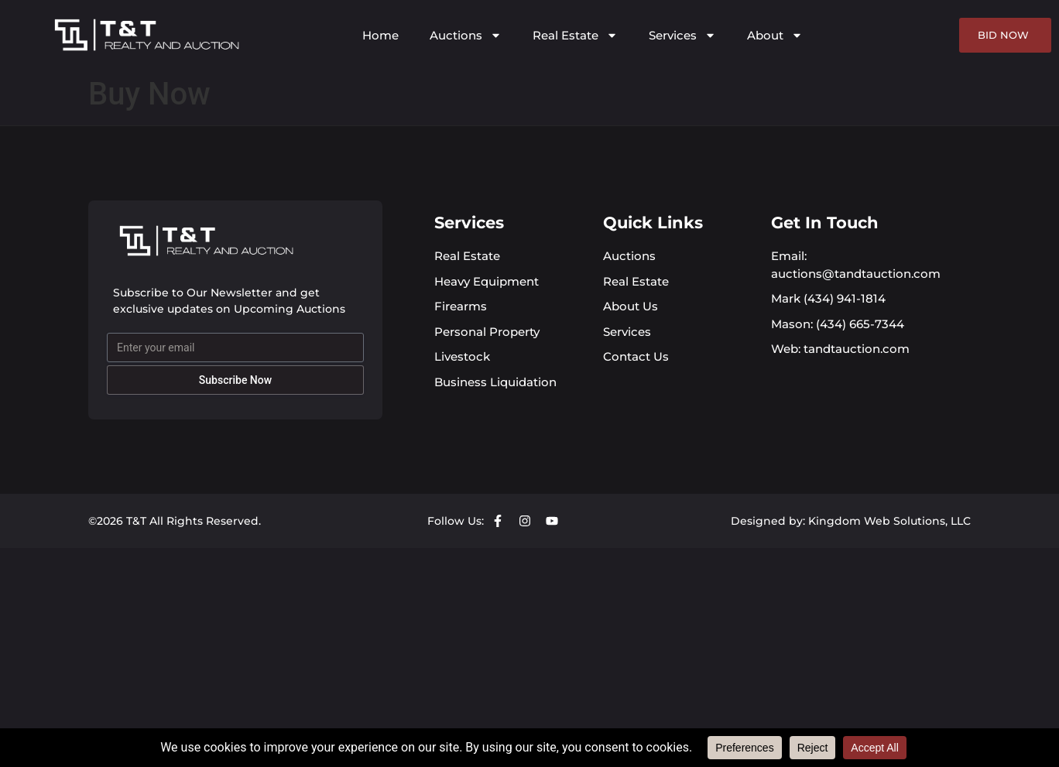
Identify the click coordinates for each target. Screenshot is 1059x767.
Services (682, 35)
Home (380, 35)
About (775, 35)
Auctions (466, 35)
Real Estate (575, 35)
